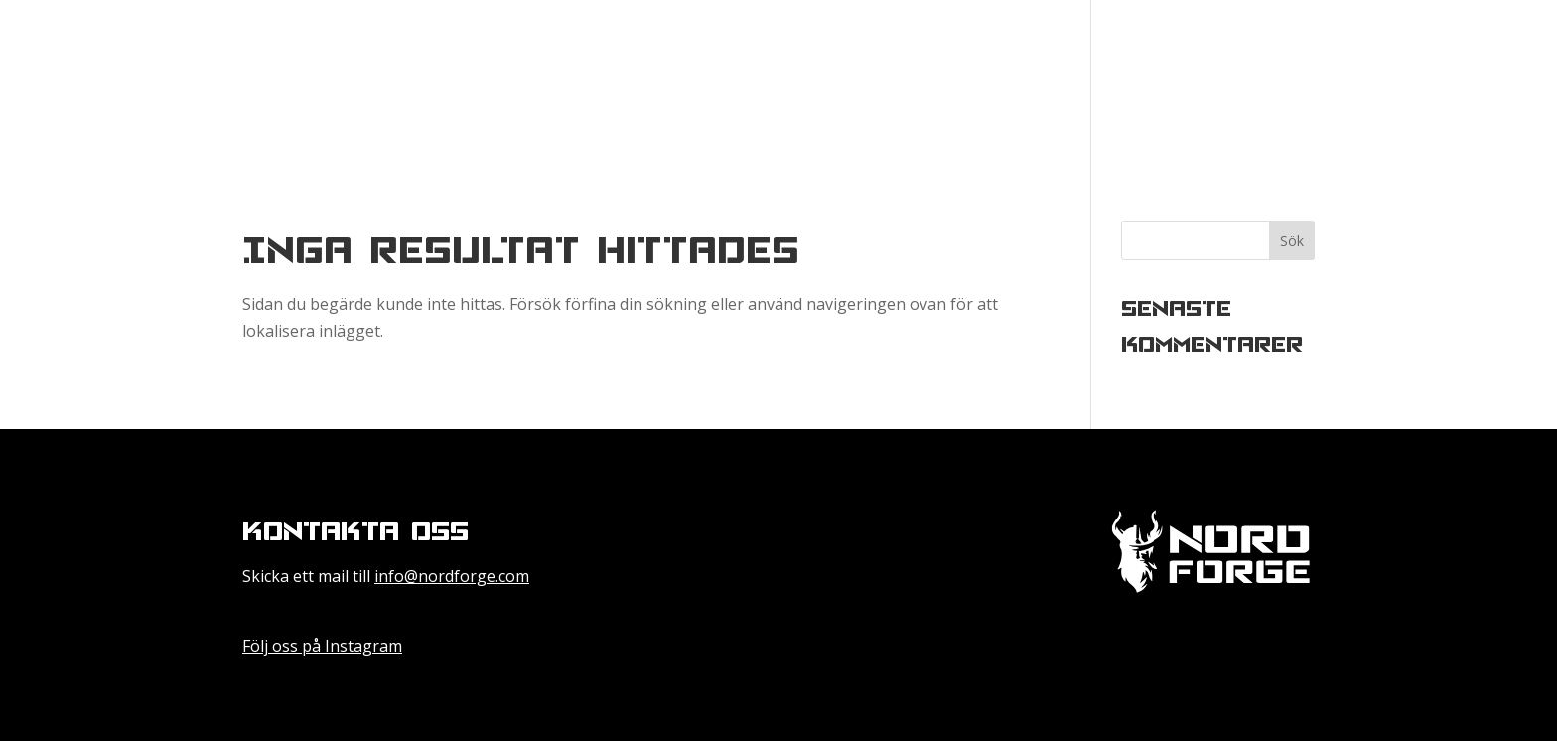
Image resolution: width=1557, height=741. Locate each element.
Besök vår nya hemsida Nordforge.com (1313, 81)
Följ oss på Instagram (322, 646)
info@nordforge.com (451, 576)
